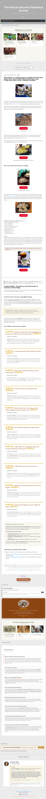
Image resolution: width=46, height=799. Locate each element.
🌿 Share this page (5, 23)
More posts (23, 576)
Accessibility (26, 791)
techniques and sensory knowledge (16, 554)
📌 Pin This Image (23, 128)
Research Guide (19, 16)
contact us (29, 722)
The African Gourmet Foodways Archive (23, 9)
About (25, 16)
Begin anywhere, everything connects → (23, 67)
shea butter (24, 137)
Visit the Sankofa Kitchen (23, 579)
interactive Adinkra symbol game (17, 782)
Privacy (30, 791)
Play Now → (41, 747)
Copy (42, 592)
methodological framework (16, 557)
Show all (42, 20)
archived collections (18, 780)
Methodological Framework (20, 680)
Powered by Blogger (23, 794)
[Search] (44, 2)
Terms (21, 791)
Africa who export (11, 195)
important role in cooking (15, 104)
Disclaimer (18, 791)
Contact (29, 16)
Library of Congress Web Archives (29, 769)
